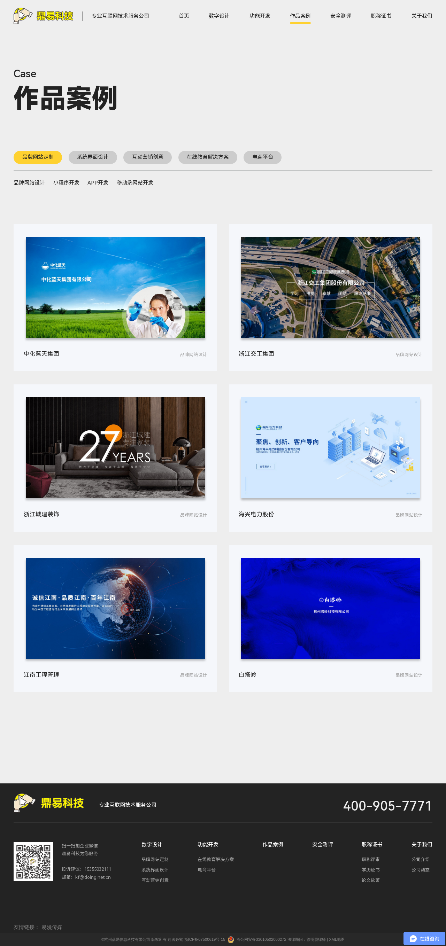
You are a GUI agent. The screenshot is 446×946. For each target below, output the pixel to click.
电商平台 (262, 157)
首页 (184, 16)
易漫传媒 (51, 927)
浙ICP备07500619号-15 (204, 939)
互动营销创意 (147, 157)
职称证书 (381, 16)
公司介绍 (421, 859)
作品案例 (300, 16)
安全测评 (340, 16)
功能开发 (259, 16)
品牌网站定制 (38, 157)
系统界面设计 (92, 157)
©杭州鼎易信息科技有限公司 (125, 939)
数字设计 (219, 16)
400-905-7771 (387, 806)
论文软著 (371, 880)
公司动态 (421, 870)
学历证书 (371, 870)
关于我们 (422, 16)
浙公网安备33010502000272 (261, 939)
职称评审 (371, 859)
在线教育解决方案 (208, 157)
